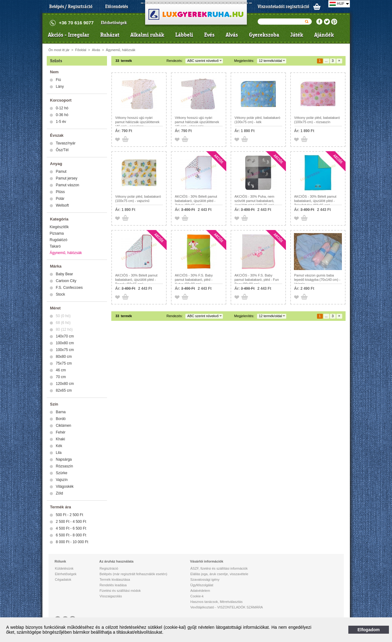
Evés (209, 34)
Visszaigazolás (111, 596)
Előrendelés (116, 6)
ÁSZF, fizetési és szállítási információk (218, 568)
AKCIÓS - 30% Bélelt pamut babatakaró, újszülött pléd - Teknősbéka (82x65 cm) (315, 201)
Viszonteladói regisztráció (283, 6)
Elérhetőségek (114, 22)
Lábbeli (184, 34)
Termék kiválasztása (115, 579)
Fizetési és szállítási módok (120, 590)
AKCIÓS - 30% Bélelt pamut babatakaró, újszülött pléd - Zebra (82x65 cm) (196, 201)
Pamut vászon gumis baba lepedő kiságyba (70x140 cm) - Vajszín (317, 279)
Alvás (232, 34)
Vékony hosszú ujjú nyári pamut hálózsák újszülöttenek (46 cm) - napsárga (137, 122)
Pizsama (57, 233)
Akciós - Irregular (68, 34)
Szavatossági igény (205, 579)
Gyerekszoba (264, 34)
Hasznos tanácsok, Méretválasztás (216, 602)
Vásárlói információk (206, 561)
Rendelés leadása (113, 585)
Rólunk (60, 561)
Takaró (55, 246)
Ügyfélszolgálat (201, 585)
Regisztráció (109, 568)
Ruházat (109, 34)
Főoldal (80, 50)
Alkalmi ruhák (147, 34)
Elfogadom (369, 629)
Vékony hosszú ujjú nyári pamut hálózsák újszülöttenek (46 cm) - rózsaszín (197, 122)
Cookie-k (197, 596)
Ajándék (324, 34)
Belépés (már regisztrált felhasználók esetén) (133, 574)
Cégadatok (63, 579)
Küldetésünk (64, 568)
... (326, 61)
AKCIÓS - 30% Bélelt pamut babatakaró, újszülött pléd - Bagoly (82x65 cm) (136, 279)
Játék (296, 34)
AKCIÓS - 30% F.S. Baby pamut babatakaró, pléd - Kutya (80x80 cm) (194, 279)
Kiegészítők (59, 227)
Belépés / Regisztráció (71, 6)
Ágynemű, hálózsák (120, 50)
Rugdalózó (58, 240)
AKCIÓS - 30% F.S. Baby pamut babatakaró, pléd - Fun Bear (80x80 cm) (257, 279)
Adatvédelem (200, 590)
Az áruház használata (116, 561)
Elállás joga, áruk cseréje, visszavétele (219, 574)
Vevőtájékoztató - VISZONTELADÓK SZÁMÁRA (226, 607)
